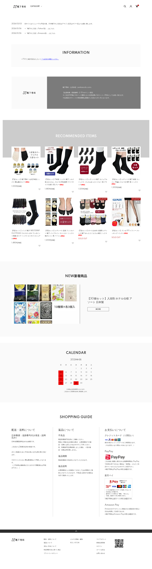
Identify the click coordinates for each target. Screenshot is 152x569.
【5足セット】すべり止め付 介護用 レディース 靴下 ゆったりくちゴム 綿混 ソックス (92, 233)
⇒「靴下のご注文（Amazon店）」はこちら (39, 33)
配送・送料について (50, 539)
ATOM (76, 542)
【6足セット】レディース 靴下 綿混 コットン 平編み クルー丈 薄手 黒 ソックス (126, 182)
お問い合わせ (100, 553)
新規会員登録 (100, 542)
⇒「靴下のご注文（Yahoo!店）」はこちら (39, 28)
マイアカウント (101, 539)
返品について (48, 542)
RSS (71, 542)
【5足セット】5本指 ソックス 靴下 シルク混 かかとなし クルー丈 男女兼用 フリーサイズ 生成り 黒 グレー (59, 182)
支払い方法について (50, 546)
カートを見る (100, 550)
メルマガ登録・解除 (76, 539)
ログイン (99, 546)
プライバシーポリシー (51, 553)
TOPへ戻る (76, 531)
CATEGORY (35, 6)
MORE (98, 309)
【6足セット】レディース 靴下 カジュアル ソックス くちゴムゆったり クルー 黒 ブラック (92, 182)
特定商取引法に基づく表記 (52, 550)
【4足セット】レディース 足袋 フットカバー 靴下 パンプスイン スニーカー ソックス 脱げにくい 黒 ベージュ (59, 233)
